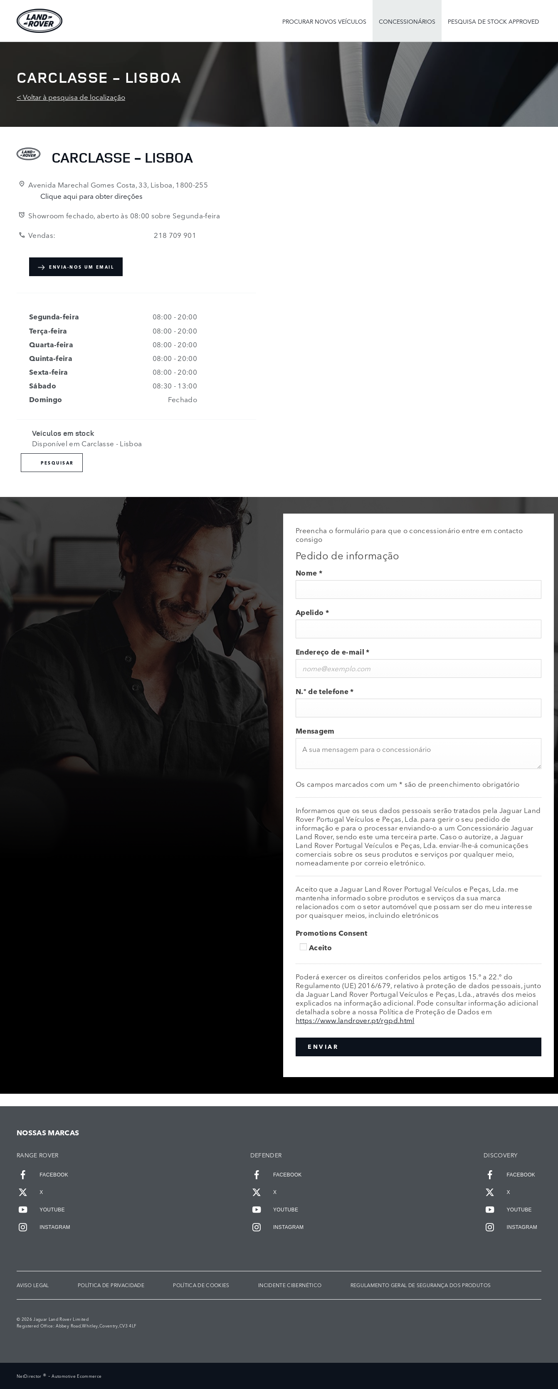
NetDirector (30, 1376)
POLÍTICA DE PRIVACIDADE (111, 1285)
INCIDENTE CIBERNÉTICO (289, 1285)
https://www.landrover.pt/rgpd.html (355, 1020)
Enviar (323, 1046)
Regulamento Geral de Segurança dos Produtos (421, 1285)
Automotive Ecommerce (76, 1376)
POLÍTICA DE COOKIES (201, 1285)
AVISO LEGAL (33, 1285)
